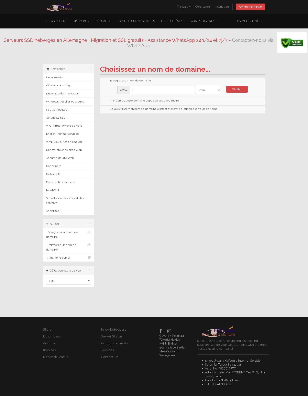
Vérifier (237, 89)
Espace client (56, 21)
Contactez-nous (204, 21)
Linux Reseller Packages (62, 93)
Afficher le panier (250, 7)
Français (184, 6)
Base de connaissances (137, 21)
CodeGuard (53, 165)
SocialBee (53, 210)
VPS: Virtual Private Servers (64, 125)
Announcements (114, 343)
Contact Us (109, 357)
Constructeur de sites (60, 182)
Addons (49, 343)
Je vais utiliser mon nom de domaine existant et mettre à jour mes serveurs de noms (160, 109)
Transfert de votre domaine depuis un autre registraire (141, 101)
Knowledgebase (113, 329)
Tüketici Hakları (169, 339)
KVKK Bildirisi (168, 343)
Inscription (221, 6)
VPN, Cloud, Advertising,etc (64, 141)
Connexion (202, 6)
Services (107, 350)
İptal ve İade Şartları (172, 347)
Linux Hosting (55, 77)
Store (47, 329)
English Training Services (62, 133)
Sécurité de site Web (60, 157)
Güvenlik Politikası (171, 335)
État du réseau (173, 21)
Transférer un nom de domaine (68, 246)
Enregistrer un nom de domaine (68, 234)
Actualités (104, 21)
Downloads (52, 336)
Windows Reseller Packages (65, 101)
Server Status (111, 336)
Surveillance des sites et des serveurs (65, 200)
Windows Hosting (58, 85)
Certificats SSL (55, 117)
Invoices (49, 350)
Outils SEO (53, 174)
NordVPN (52, 190)
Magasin (81, 21)
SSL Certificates (56, 109)
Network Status (55, 357)
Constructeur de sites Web (64, 149)
